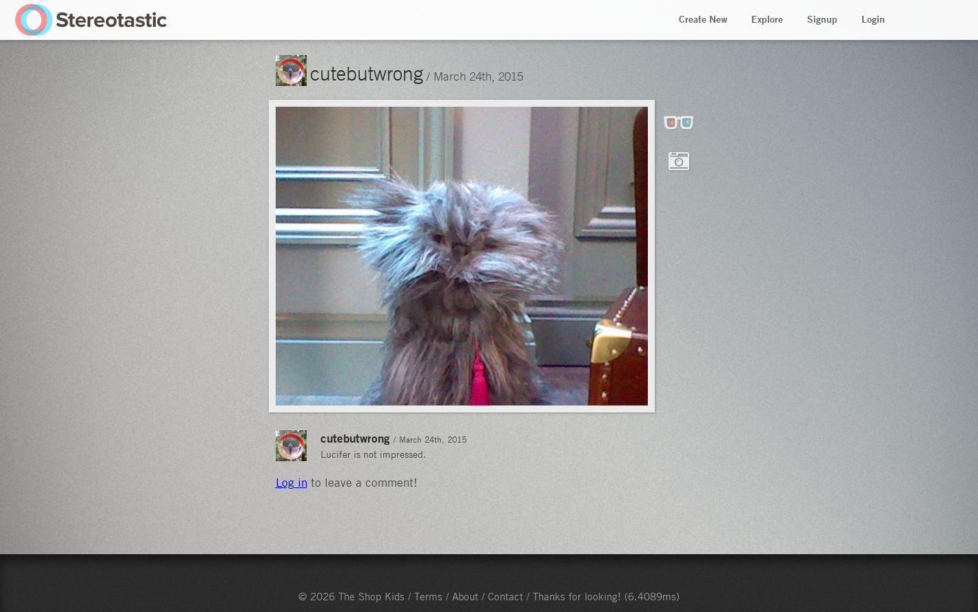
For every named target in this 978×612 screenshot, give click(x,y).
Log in (291, 482)
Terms (428, 596)
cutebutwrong (366, 73)
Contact (505, 596)
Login (873, 19)
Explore (767, 19)
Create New (703, 19)
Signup (822, 19)
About (465, 596)
